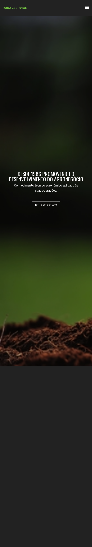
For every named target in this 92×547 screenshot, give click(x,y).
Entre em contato (46, 204)
